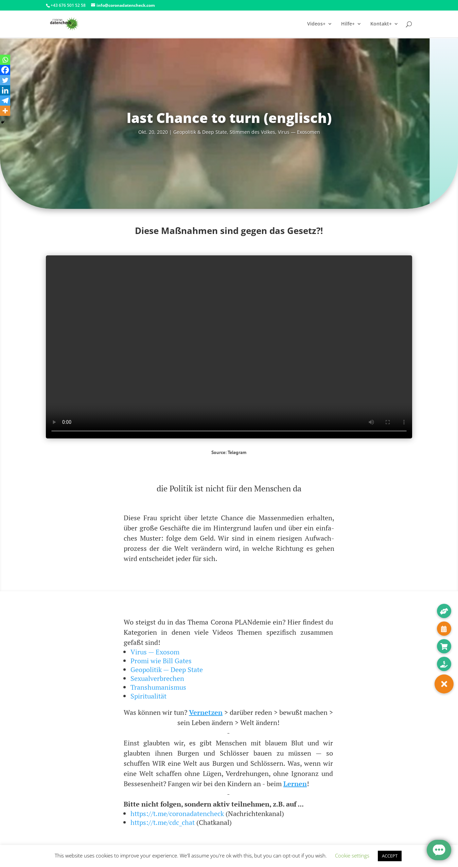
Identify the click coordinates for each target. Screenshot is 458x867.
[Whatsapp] (5, 60)
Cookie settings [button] (352, 855)
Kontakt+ (381, 24)
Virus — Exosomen (299, 132)
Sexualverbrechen (157, 678)
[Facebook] (5, 70)
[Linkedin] (5, 90)
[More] (5, 111)
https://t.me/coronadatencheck (177, 813)
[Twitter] (5, 80)
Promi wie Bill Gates (161, 660)
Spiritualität (148, 696)
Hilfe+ (348, 24)
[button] (444, 683)
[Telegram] (5, 100)
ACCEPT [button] (390, 856)
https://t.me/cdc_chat (162, 822)
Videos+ (316, 24)
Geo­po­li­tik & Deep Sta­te (200, 132)
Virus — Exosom (154, 651)
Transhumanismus (158, 687)
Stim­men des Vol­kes (252, 132)
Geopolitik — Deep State (166, 669)
